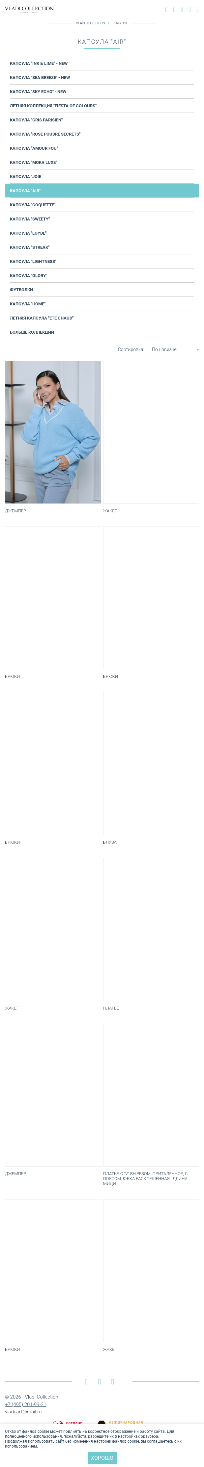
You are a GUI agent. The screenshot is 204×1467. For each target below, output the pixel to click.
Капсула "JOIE (25, 176)
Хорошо (102, 1457)
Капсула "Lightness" (33, 261)
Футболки (21, 290)
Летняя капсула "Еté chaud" (41, 318)
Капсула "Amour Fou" (34, 148)
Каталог (121, 23)
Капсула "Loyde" (28, 233)
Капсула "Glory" (28, 275)
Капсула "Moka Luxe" (33, 162)
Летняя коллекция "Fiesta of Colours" (53, 106)
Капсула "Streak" (29, 247)
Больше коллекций (32, 332)
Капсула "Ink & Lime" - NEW (39, 63)
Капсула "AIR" (25, 190)
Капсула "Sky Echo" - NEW (38, 91)
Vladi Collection (90, 23)
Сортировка (130, 349)
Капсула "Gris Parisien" (36, 120)
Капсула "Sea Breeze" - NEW (40, 77)
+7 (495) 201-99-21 (25, 1404)
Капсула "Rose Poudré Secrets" (45, 134)
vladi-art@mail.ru (23, 1412)
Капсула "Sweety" (30, 219)
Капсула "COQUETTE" (32, 205)
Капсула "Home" (27, 304)
